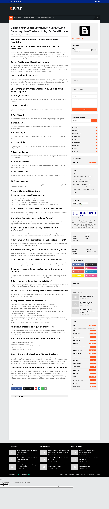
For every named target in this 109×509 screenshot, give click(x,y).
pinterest (83, 474)
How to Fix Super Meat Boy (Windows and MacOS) (87, 295)
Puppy (74, 189)
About (15, 1)
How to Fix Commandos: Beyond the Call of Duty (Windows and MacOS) (58, 451)
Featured (87, 234)
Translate (83, 205)
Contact (20, 1)
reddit (77, 474)
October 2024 (85, 136)
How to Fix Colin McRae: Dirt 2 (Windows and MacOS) (56, 465)
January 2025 (85, 130)
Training (75, 192)
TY (18, 474)
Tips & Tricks (75, 240)
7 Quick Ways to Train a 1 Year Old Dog (82, 176)
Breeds (87, 236)
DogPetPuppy (76, 184)
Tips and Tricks (85, 189)
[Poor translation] (6, 484)
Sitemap (74, 251)
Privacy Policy (88, 249)
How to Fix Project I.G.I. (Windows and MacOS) (86, 303)
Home (10, 1)
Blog (29, 474)
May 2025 (85, 127)
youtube (98, 474)
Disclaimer (74, 253)
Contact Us (71, 474)
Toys (92, 189)
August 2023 (85, 145)
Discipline (91, 179)
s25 (79, 189)
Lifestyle (87, 187)
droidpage (84, 184)
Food (85, 162)
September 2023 (85, 142)
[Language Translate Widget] (80, 203)
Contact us (74, 249)
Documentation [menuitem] (29, 17)
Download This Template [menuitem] (46, 17)
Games (74, 187)
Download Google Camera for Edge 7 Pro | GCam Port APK (27, 458)
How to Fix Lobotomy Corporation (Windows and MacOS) (87, 311)
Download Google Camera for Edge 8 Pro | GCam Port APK (27, 451)
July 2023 (85, 148)
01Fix (74, 174)
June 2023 (85, 151)
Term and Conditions (90, 251)
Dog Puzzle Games (83, 181)
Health (86, 238)
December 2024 (85, 133)
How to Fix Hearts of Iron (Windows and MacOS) (58, 458)
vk (87, 474)
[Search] (81, 120)
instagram (91, 474)
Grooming (80, 187)
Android (17, 24)
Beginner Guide (83, 179)
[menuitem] (11, 18)
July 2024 (85, 139)
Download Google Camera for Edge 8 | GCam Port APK (27, 465)
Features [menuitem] (17, 17)
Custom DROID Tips (17, 35)
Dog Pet (75, 181)
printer (93, 187)
